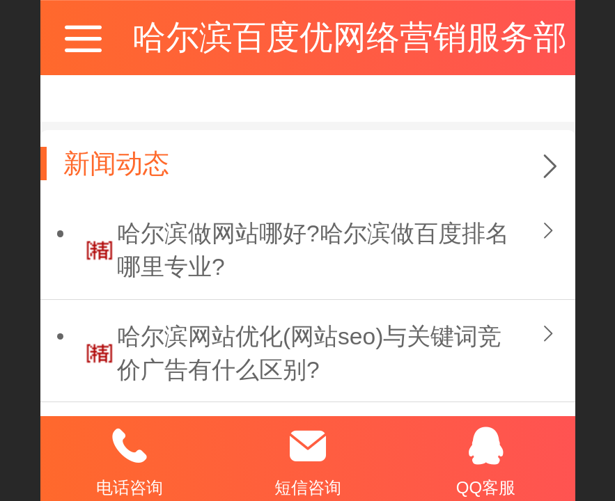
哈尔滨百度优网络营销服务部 (349, 37)
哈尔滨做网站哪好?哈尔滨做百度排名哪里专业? (313, 250)
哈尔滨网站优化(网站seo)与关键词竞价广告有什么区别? (309, 353)
